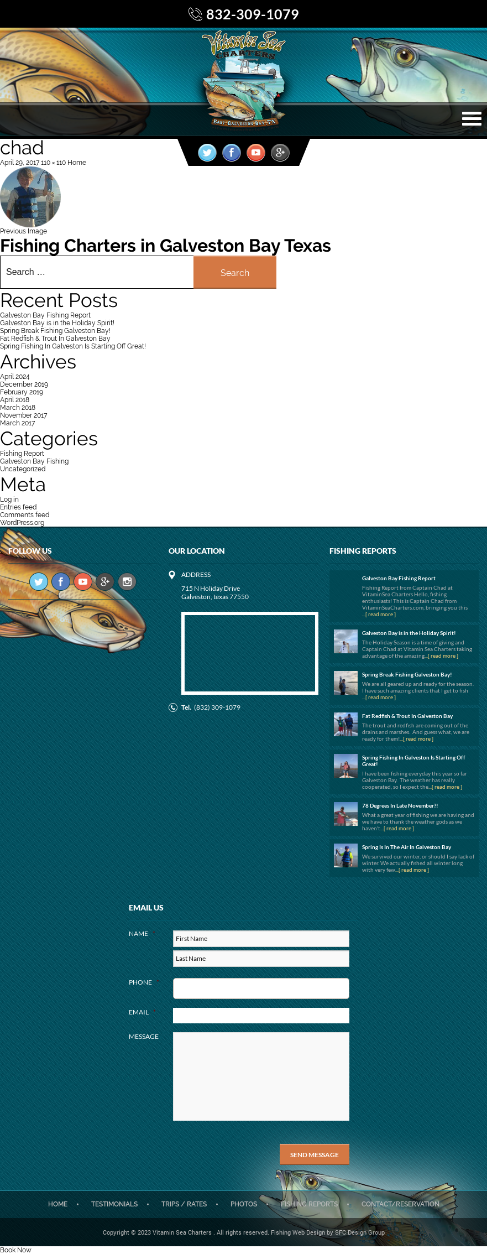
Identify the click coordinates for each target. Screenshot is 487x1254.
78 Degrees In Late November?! (400, 805)
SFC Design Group (360, 1232)
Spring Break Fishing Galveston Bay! (55, 331)
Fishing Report (22, 453)
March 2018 (17, 408)
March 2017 (17, 423)
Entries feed (18, 507)
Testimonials (114, 1204)
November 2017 (23, 415)
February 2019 (21, 392)
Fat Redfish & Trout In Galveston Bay (55, 338)
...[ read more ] (379, 614)
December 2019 (24, 384)
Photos (244, 1204)
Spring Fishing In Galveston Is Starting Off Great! (73, 346)
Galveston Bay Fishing (34, 461)
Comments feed (24, 515)
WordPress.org (22, 523)
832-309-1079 (252, 14)
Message (144, 1036)
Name (142, 933)
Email (142, 1012)
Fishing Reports (309, 1204)
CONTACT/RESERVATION (400, 1204)
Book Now (16, 1250)
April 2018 (14, 400)
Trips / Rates (184, 1204)
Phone (144, 982)
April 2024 (15, 377)
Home (57, 1204)
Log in (9, 499)
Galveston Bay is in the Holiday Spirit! (57, 323)
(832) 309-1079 (217, 707)
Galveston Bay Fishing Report (45, 315)
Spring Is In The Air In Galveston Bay (406, 847)
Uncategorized (22, 469)
